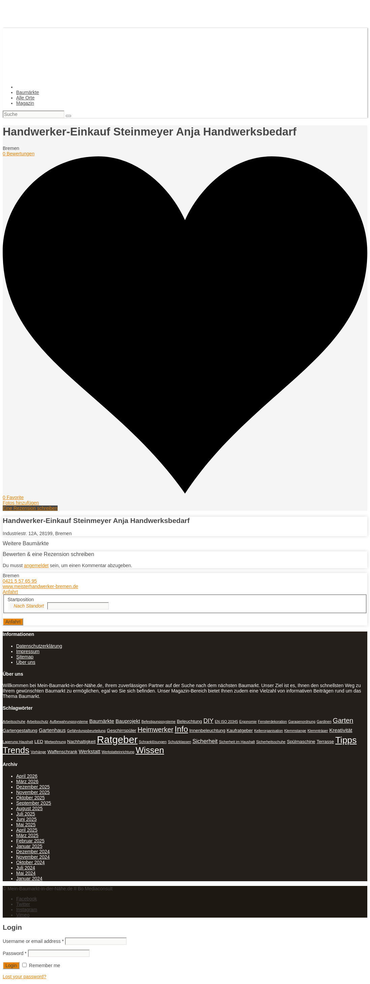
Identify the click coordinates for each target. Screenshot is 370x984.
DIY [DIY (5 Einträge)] (208, 720)
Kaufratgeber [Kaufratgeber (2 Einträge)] (240, 730)
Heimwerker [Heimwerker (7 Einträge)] (155, 729)
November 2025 (33, 792)
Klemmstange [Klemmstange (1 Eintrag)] (295, 731)
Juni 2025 (26, 819)
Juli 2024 (25, 867)
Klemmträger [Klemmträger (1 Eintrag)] (317, 731)
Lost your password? (24, 976)
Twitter (23, 904)
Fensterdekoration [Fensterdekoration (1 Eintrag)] (272, 721)
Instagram (26, 909)
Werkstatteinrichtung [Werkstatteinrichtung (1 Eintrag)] (118, 752)
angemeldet (36, 565)
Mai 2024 (26, 873)
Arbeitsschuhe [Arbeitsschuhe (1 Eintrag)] (14, 721)
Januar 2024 (29, 878)
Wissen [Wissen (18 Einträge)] (149, 750)
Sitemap (24, 656)
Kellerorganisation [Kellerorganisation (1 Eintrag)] (268, 731)
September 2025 (33, 803)
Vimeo (22, 915)
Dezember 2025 (33, 787)
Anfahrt (10, 591)
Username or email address (33, 941)
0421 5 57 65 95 (20, 581)
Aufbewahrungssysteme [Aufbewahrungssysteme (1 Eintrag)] (69, 721)
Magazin (25, 103)
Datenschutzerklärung (39, 646)
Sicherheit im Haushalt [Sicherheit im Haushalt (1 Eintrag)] (237, 742)
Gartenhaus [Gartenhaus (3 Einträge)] (52, 730)
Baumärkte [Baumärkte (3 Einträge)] (101, 721)
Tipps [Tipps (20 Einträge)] (346, 740)
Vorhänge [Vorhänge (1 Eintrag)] (38, 752)
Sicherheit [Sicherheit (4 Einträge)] (205, 741)
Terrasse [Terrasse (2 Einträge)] (325, 741)
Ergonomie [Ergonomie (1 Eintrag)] (248, 721)
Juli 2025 (25, 814)
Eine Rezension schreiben (30, 508)
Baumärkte (27, 92)
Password (15, 953)
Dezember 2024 (33, 851)
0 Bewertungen (18, 153)
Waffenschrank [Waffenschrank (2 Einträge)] (63, 751)
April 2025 (26, 830)
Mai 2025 (26, 824)
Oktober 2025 (30, 797)
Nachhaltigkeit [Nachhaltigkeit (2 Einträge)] (81, 741)
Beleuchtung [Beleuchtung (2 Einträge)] (189, 721)
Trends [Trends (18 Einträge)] (16, 750)
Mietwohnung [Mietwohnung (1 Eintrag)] (55, 742)
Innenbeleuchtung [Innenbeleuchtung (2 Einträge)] (207, 730)
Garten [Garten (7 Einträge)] (343, 720)
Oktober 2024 (30, 862)
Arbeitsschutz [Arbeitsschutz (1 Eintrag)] (37, 721)
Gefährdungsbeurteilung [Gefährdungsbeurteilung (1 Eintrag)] (86, 731)
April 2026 (26, 776)
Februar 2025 (30, 840)
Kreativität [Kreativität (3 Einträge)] (340, 730)
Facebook (26, 898)
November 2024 (33, 857)
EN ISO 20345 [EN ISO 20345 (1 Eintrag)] (226, 721)
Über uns (25, 662)
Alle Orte (25, 97)
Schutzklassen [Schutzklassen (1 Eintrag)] (179, 742)
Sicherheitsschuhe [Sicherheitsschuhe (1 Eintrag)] (270, 742)
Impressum (27, 651)
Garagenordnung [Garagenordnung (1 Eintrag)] (301, 721)
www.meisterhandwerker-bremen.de (40, 586)
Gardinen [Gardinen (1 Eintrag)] (324, 721)
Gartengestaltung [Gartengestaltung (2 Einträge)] (20, 730)
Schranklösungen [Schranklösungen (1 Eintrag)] (152, 742)
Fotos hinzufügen (21, 502)
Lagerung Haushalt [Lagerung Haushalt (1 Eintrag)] (18, 742)
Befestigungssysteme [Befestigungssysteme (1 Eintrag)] (159, 721)
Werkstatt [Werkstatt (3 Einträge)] (89, 751)
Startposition (21, 599)
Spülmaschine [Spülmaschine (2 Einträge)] (301, 741)
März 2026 (27, 781)
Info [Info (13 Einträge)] (181, 729)
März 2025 (27, 835)
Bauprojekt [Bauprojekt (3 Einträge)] (128, 721)
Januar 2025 (29, 846)
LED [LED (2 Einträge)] (38, 741)
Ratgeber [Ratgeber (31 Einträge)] (117, 739)
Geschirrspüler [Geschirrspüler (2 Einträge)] (121, 730)
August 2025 (29, 808)
